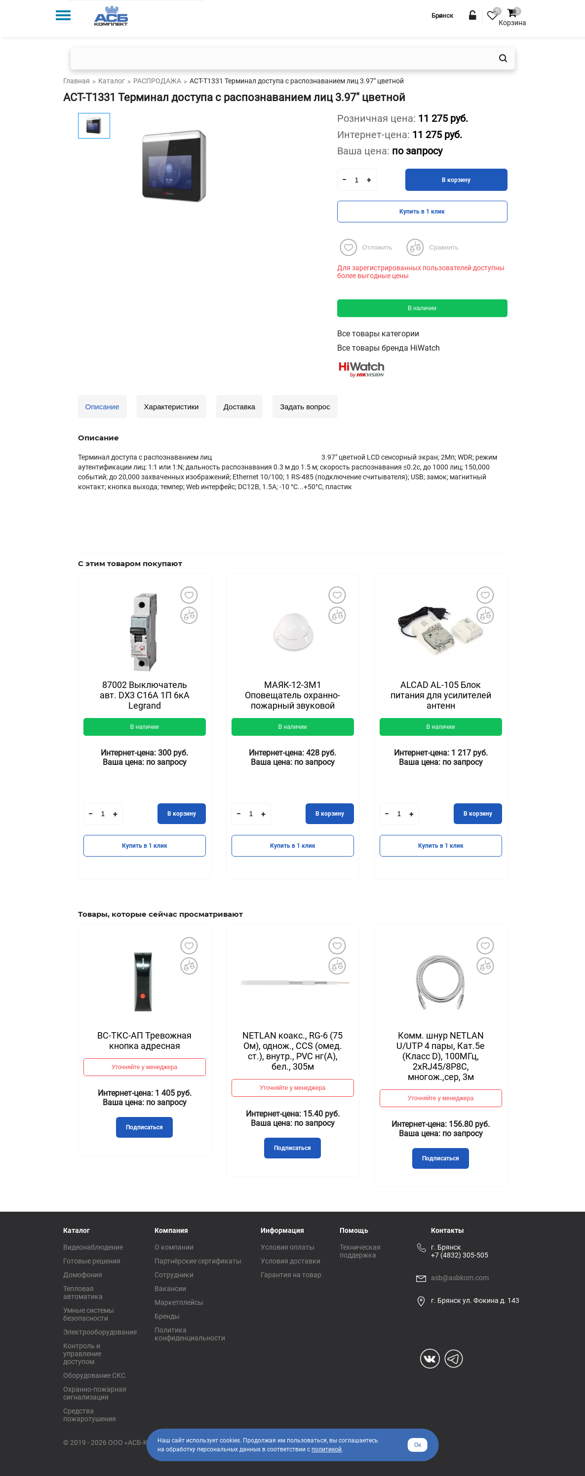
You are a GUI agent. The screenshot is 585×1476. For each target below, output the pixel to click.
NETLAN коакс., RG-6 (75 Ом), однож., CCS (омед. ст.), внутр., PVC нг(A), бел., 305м (292, 1051)
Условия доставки (290, 1261)
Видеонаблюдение (93, 1247)
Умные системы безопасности (88, 1314)
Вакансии (170, 1289)
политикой (327, 1449)
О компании (174, 1247)
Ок (417, 1444)
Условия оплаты (287, 1247)
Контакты (447, 1230)
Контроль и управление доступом (82, 1354)
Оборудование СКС (94, 1375)
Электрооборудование (100, 1332)
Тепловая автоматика (83, 1292)
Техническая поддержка (360, 1251)
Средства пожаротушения (89, 1415)
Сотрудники (174, 1275)
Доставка (239, 406)
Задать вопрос (305, 406)
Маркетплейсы (179, 1302)
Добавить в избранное (189, 595)
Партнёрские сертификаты (198, 1261)
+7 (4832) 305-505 (459, 1255)
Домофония (82, 1275)
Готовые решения (91, 1261)
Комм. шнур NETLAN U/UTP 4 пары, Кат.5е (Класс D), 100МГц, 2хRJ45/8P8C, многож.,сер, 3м (440, 1056)
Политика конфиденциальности (190, 1334)
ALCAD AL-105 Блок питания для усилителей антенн (440, 695)
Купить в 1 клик (422, 211)
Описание (102, 406)
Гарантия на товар (291, 1275)
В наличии (422, 308)
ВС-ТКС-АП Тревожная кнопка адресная (144, 1040)
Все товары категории (378, 333)
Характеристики (171, 406)
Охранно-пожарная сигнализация (94, 1393)
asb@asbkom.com (460, 1278)
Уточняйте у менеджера (144, 1067)
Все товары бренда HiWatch (388, 348)
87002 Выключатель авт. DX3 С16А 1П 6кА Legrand (145, 695)
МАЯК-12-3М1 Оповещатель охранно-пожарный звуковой (292, 695)
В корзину (456, 180)
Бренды (167, 1316)
